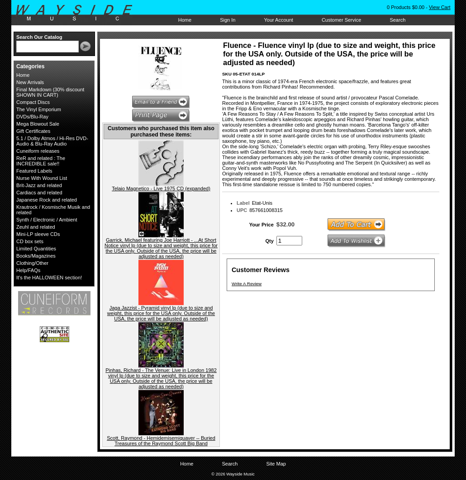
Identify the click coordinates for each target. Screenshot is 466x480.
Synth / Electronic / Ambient (46, 219)
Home (184, 20)
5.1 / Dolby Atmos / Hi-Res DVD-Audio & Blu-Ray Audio (52, 141)
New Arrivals (30, 82)
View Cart (439, 7)
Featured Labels (34, 171)
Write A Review (247, 283)
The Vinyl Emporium (38, 109)
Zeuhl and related (35, 227)
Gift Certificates (33, 131)
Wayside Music (78, 13)
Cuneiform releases (37, 151)
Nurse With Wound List (41, 178)
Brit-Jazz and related (39, 185)
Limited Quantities (36, 248)
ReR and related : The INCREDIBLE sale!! (40, 160)
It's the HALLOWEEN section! (49, 277)
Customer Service (341, 20)
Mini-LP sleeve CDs (38, 234)
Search (397, 20)
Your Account (278, 20)
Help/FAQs (28, 270)
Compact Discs (33, 102)
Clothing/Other (32, 263)
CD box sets (29, 241)
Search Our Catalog (39, 37)
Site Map (275, 463)
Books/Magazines (36, 256)
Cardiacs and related (39, 192)
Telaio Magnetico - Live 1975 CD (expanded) (161, 188)
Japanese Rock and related (46, 199)
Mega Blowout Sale (37, 124)
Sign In (227, 20)
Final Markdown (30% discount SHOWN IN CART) (50, 92)
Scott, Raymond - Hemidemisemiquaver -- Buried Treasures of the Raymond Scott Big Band (161, 440)
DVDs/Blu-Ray (32, 116)
